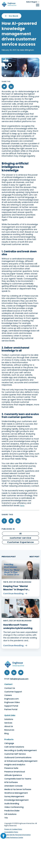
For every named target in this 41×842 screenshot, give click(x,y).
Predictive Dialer (12, 810)
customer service (20, 537)
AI (20, 533)
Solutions (8, 719)
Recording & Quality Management (20, 750)
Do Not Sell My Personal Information (17, 835)
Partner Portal (10, 709)
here (22, 505)
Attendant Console (13, 786)
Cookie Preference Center (13, 837)
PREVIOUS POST (9, 557)
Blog (6, 733)
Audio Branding (11, 803)
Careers (8, 695)
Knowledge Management (16, 800)
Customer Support (13, 691)
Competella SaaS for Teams (17, 778)
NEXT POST (34, 557)
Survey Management (14, 796)
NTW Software (11, 782)
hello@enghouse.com (19, 679)
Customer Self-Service (15, 754)
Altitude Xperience (13, 775)
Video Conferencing (14, 807)
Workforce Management (16, 793)
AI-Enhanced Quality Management (20, 761)
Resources (9, 730)
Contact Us (9, 688)
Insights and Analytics (14, 764)
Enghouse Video (12, 702)
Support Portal (11, 706)
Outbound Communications (17, 757)
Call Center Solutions (14, 747)
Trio (6, 817)
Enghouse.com (11, 698)
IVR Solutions (10, 814)
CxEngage (9, 743)
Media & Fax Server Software (17, 789)
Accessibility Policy (11, 832)
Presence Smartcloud (14, 771)
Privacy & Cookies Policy (13, 829)
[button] (32, 2)
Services (8, 722)
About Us (8, 726)
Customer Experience (20, 542)
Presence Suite (11, 768)
